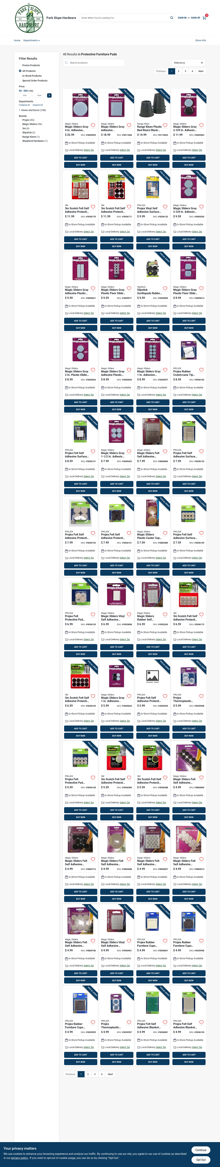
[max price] (39, 95)
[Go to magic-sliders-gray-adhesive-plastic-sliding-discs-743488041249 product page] (80, 292)
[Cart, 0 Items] (204, 18)
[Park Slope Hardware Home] (29, 17)
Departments (30, 40)
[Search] (171, 17)
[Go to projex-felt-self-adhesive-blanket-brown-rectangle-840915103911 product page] (188, 1026)
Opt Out (201, 1160)
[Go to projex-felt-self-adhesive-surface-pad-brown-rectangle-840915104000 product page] (188, 537)
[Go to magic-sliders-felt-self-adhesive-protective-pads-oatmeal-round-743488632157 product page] (188, 863)
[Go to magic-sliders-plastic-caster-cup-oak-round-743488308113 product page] (152, 537)
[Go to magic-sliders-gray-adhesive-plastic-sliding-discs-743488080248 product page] (116, 373)
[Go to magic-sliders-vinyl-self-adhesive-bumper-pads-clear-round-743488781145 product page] (116, 618)
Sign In (182, 17)
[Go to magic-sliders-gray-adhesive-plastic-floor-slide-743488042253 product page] (116, 700)
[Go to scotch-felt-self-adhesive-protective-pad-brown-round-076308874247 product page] (80, 700)
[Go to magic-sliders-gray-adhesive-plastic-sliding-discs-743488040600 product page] (188, 210)
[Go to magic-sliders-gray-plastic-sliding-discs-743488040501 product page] (80, 373)
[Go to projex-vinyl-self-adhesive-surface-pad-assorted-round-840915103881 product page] (152, 210)
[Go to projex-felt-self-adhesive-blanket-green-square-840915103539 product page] (152, 1026)
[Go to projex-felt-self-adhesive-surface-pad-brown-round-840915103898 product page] (188, 455)
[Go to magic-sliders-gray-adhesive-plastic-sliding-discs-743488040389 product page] (116, 455)
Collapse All (24, 105)
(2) (28, 132)
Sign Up (195, 17)
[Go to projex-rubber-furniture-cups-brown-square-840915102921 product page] (80, 1026)
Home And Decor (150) (33, 110)
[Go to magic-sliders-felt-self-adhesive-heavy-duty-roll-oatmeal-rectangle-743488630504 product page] (116, 863)
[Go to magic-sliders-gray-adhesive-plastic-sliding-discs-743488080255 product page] (152, 373)
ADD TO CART (80, 158)
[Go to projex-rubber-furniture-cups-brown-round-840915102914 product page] (188, 944)
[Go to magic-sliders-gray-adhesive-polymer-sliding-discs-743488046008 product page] (188, 129)
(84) (28, 120)
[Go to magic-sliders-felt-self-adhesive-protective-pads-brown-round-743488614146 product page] (80, 863)
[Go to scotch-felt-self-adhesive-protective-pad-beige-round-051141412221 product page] (188, 618)
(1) (31, 136)
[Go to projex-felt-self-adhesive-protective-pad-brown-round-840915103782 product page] (116, 537)
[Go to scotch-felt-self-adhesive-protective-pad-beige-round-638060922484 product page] (116, 781)
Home (17, 40)
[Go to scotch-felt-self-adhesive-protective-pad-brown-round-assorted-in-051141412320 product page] (116, 210)
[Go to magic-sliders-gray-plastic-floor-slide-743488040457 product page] (188, 292)
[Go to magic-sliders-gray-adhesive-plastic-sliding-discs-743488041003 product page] (80, 129)
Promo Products (31, 65)
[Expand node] (20, 110)
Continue (200, 1150)
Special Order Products (34, 80)
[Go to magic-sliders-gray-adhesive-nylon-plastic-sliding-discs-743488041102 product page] (116, 129)
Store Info (200, 40)
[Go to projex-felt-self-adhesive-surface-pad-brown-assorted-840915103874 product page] (80, 455)
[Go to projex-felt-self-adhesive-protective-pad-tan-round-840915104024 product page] (80, 537)
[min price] (25, 95)
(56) (32, 124)
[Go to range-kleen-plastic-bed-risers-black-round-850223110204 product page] (152, 129)
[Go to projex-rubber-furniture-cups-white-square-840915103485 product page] (152, 944)
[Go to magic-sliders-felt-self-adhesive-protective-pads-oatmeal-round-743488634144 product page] (80, 944)
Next (201, 71)
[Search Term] (127, 17)
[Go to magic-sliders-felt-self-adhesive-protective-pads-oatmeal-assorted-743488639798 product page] (152, 455)
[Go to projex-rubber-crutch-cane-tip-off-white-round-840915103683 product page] (188, 373)
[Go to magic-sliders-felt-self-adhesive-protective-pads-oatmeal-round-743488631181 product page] (152, 863)
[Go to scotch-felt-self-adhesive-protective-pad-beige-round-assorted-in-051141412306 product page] (80, 210)
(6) (25, 128)
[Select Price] (49, 95)
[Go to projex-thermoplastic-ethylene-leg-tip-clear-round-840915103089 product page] (116, 1026)
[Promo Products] (20, 65)
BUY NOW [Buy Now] (80, 165)
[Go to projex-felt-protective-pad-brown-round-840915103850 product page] (80, 618)
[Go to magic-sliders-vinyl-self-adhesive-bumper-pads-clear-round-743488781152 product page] (116, 944)
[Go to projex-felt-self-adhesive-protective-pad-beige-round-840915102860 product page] (152, 700)
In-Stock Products (32, 76)
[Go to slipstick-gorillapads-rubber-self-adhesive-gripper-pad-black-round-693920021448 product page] (152, 292)
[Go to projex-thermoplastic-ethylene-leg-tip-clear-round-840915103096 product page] (188, 700)
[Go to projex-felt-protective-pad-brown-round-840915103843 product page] (80, 781)
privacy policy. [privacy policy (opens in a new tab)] (19, 1158)
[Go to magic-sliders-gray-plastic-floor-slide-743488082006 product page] (116, 292)
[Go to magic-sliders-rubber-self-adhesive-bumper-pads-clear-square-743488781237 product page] (152, 618)
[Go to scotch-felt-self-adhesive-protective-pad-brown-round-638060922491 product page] (152, 781)
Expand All (38, 105)
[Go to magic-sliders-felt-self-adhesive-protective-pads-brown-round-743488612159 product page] (188, 781)
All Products (29, 71)
